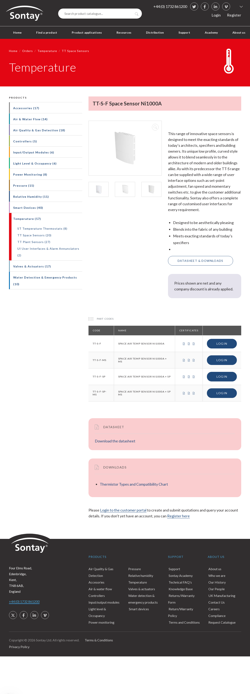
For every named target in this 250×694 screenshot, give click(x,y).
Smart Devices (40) (28, 207)
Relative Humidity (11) (31, 196)
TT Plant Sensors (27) (33, 242)
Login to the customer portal (123, 510)
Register (234, 15)
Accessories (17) (26, 108)
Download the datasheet (115, 441)
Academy (211, 32)
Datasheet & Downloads (200, 260)
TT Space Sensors (75, 51)
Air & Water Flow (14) (30, 119)
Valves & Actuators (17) (32, 266)
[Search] (100, 14)
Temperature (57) (27, 218)
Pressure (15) (23, 185)
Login (216, 15)
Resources (124, 32)
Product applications (87, 32)
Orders (27, 51)
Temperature (47, 51)
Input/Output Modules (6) (33, 152)
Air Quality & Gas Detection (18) (39, 130)
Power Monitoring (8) (30, 174)
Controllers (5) (25, 141)
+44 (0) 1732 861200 (170, 6)
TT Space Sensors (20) (34, 235)
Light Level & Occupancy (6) (35, 163)
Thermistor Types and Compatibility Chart (134, 484)
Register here (178, 516)
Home (17, 32)
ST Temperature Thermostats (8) (42, 228)
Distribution (155, 32)
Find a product (46, 32)
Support (184, 32)
